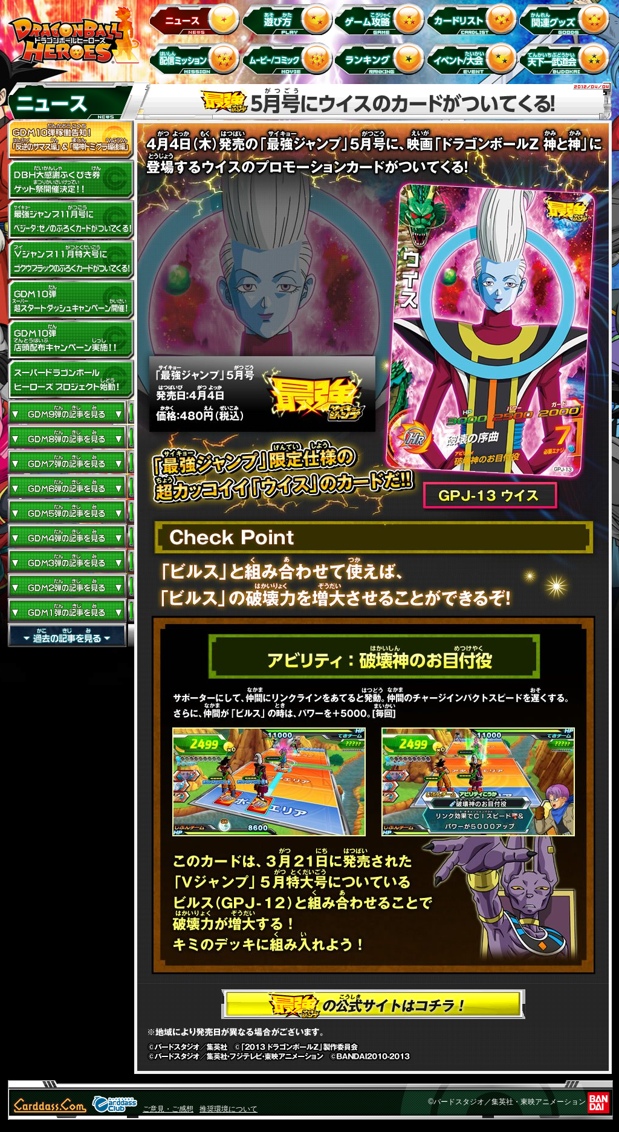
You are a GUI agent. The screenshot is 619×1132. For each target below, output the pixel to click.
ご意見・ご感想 (168, 1109)
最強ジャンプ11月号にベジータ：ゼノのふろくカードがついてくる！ (70, 220)
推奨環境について (228, 1109)
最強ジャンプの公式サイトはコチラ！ (373, 1004)
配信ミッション (196, 58)
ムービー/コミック (289, 58)
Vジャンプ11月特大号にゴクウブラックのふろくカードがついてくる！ (70, 260)
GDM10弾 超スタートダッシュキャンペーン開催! (70, 300)
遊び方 (289, 18)
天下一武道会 (566, 58)
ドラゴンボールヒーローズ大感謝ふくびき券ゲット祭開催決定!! (70, 180)
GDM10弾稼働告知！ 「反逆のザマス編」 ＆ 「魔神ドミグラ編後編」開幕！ (70, 140)
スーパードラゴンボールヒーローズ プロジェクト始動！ (70, 380)
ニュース (196, 18)
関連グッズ (566, 18)
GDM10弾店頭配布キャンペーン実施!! (70, 340)
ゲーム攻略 (381, 18)
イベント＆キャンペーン (474, 58)
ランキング (381, 58)
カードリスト (474, 18)
